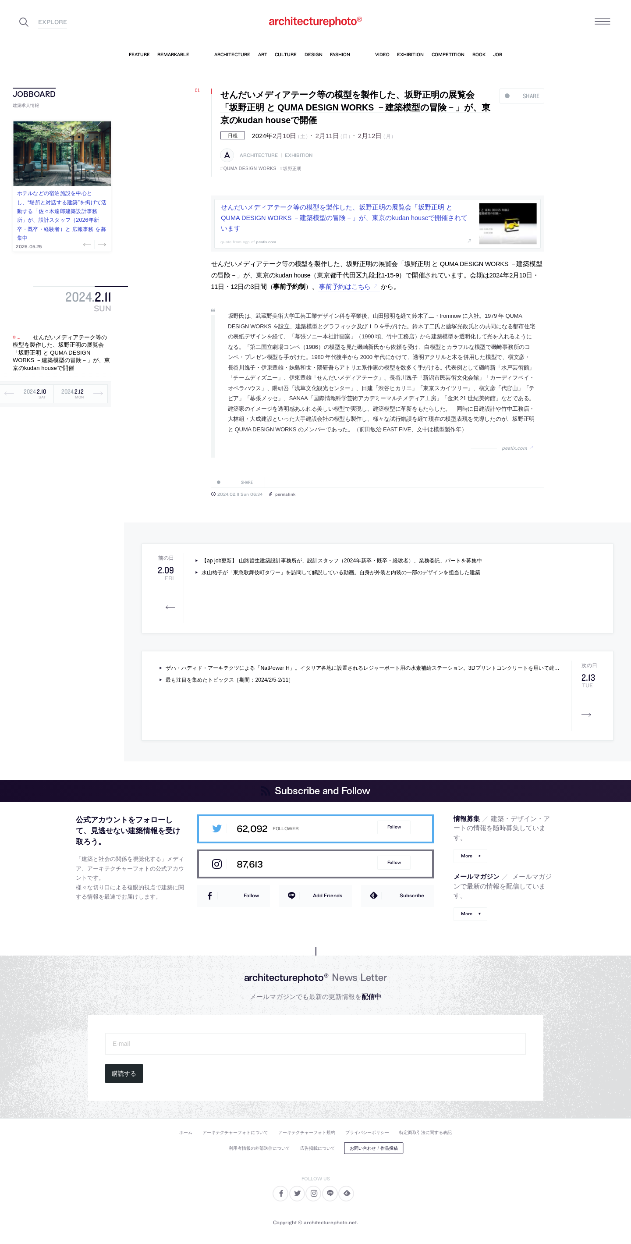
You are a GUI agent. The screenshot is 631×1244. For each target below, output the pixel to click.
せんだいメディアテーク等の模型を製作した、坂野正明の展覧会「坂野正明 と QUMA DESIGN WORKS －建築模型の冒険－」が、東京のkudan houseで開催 (61, 352)
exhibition (298, 155)
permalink (285, 494)
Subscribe (412, 895)
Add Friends (327, 895)
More (466, 856)
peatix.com (514, 448)
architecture (259, 155)
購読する (124, 1073)
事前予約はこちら (345, 286)
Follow (394, 827)
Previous (88, 244)
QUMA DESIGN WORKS (250, 168)
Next (101, 244)
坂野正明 (292, 168)
